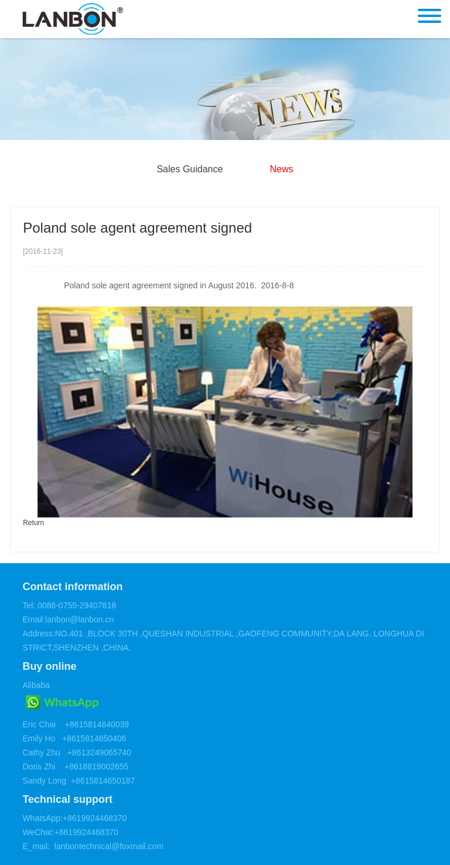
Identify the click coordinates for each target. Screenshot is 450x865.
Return (33, 523)
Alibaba (36, 685)
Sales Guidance (189, 169)
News (282, 169)
